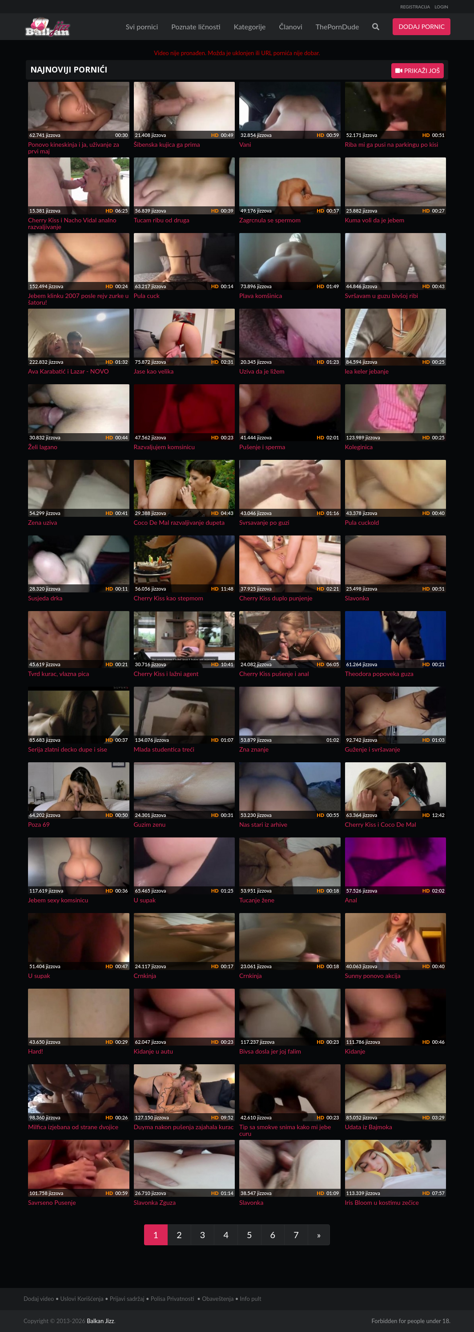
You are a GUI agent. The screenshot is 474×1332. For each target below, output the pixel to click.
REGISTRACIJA (415, 6)
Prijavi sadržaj (127, 1298)
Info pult (250, 1298)
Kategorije (250, 26)
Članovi (290, 26)
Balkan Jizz (100, 1320)
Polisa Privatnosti (172, 1298)
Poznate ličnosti (195, 26)
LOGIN (441, 6)
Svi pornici (142, 26)
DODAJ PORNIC (421, 26)
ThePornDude (337, 26)
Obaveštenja (217, 1298)
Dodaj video (39, 1298)
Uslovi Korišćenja (82, 1298)
